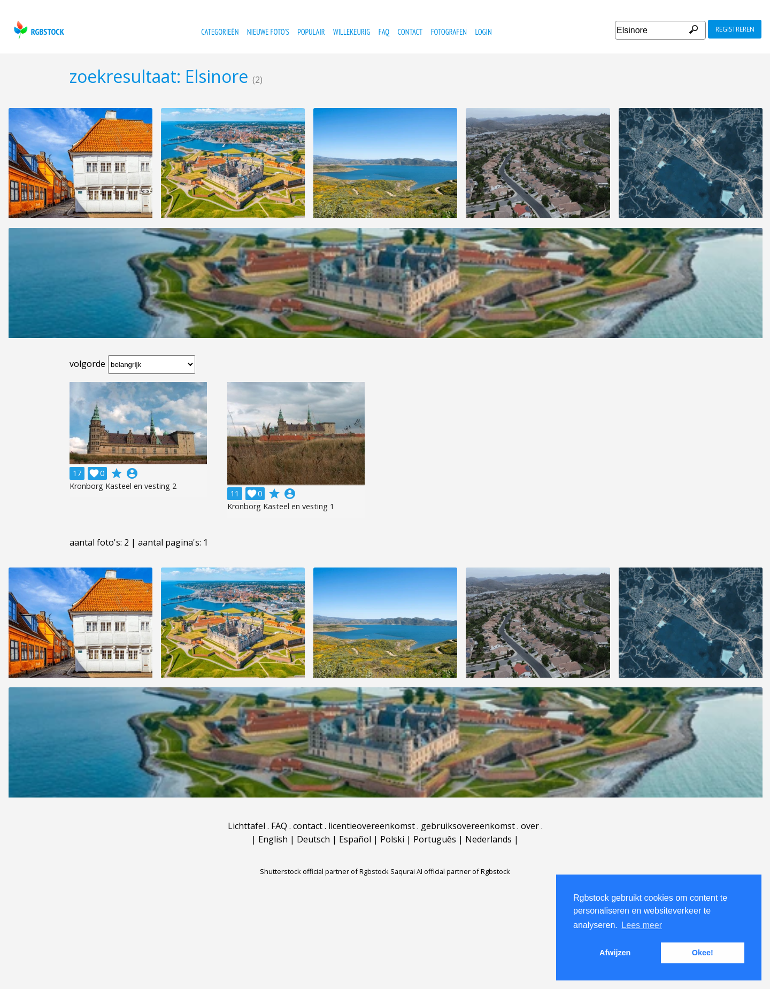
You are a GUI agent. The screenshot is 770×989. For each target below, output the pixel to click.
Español (355, 839)
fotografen (449, 32)
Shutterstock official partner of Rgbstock (324, 871)
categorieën (219, 32)
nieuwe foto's (268, 32)
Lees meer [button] (641, 925)
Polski (392, 839)
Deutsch (313, 839)
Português (434, 839)
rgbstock (37, 30)
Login (483, 32)
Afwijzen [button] (614, 952)
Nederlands (488, 839)
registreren (734, 29)
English (273, 839)
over (530, 826)
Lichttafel (246, 826)
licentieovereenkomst (371, 826)
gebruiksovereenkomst (468, 826)
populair (311, 32)
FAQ (384, 32)
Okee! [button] (702, 952)
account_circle (132, 473)
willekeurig (351, 32)
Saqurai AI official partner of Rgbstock (450, 871)
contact (410, 32)
